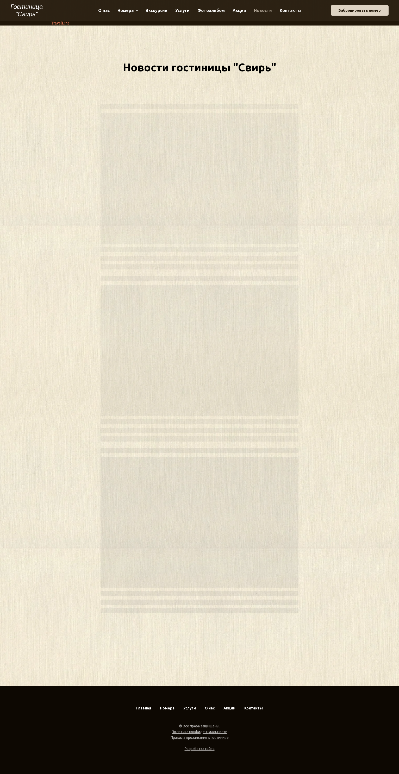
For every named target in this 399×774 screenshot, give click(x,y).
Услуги (182, 10)
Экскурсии (156, 10)
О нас (104, 10)
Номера (167, 708)
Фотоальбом (211, 10)
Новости (263, 10)
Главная (143, 708)
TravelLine (60, 23)
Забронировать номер (360, 10)
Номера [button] (126, 10)
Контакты (290, 10)
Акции (239, 10)
